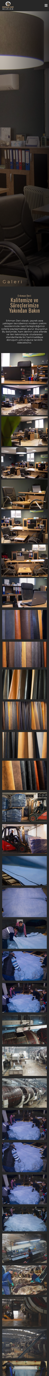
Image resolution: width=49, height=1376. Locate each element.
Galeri (13, 281)
